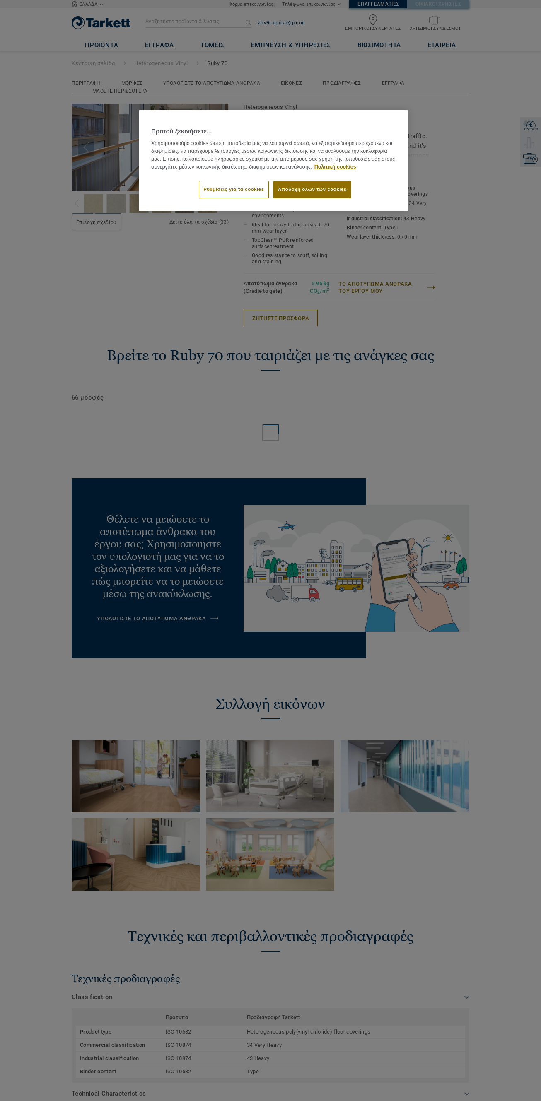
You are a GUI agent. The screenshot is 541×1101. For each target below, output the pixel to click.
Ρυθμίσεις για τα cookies (233, 189)
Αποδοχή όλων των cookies (312, 189)
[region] (273, 160)
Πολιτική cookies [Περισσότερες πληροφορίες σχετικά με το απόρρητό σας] (335, 167)
